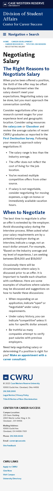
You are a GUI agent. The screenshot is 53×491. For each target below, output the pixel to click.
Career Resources (14, 44)
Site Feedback (9, 445)
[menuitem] (26, 467)
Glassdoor (32, 126)
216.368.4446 (16, 436)
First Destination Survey (18, 138)
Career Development (22, 42)
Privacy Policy (22, 395)
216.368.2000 (9, 391)
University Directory (12, 478)
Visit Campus (9, 474)
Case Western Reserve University (25, 383)
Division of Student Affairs (23, 16)
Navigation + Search (20, 34)
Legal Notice (9, 395)
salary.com (15, 126)
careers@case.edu (17, 441)
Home (6, 42)
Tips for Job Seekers (36, 44)
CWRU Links (10, 461)
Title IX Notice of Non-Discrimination (20, 399)
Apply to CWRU (10, 466)
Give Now (7, 470)
